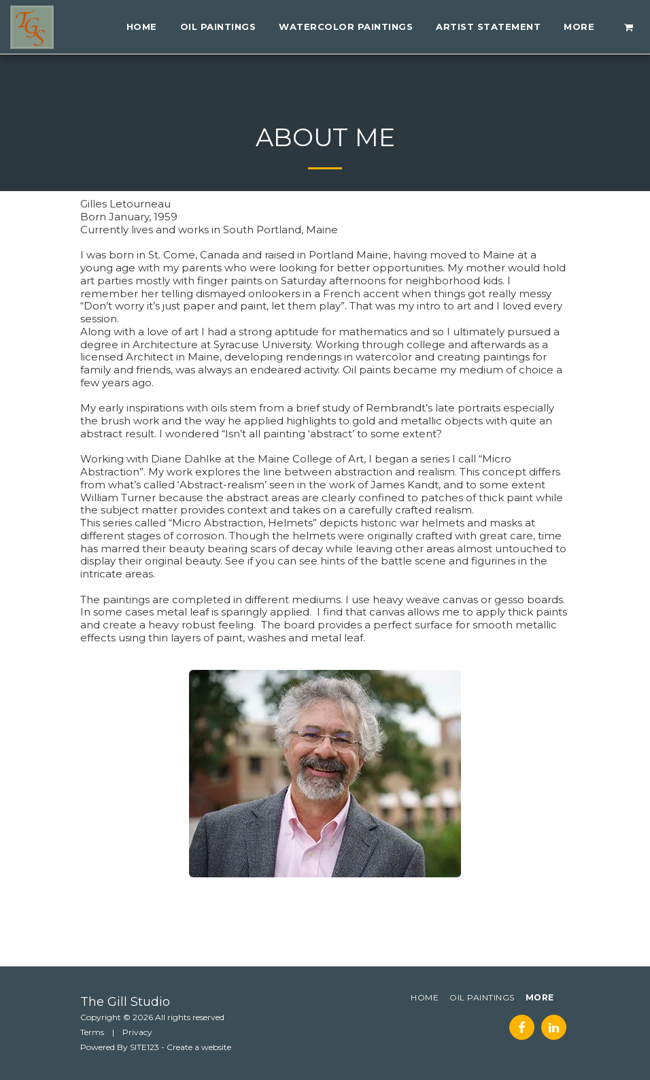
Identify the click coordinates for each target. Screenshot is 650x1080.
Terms (92, 1032)
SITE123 (144, 1047)
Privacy (137, 1032)
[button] (629, 27)
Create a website (199, 1047)
